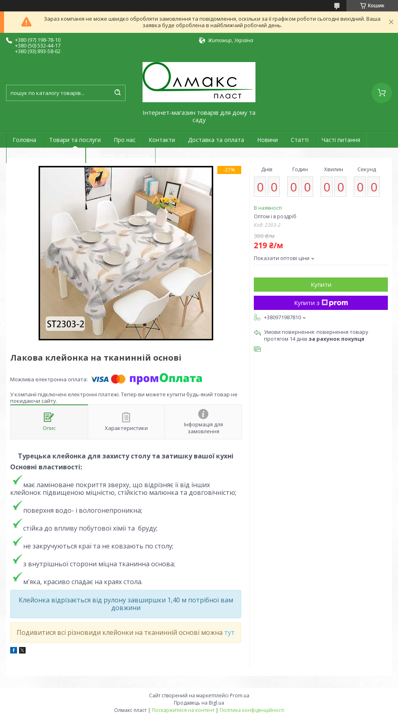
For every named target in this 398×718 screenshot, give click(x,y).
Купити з (321, 303)
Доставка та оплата (216, 140)
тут (229, 632)
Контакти (162, 140)
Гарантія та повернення (46, 155)
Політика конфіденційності (252, 710)
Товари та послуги (75, 140)
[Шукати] (117, 93)
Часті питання (341, 140)
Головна (24, 140)
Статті (300, 140)
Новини (267, 140)
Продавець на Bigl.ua (199, 702)
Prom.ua (239, 695)
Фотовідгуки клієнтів (120, 155)
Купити (321, 284)
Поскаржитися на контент (183, 710)
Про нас (125, 140)
